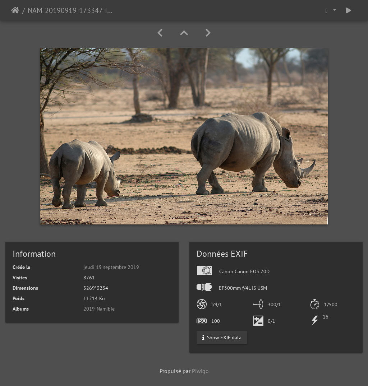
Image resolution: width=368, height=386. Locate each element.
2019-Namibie (99, 309)
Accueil (15, 10)
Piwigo (200, 371)
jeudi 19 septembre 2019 (111, 267)
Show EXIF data (222, 337)
